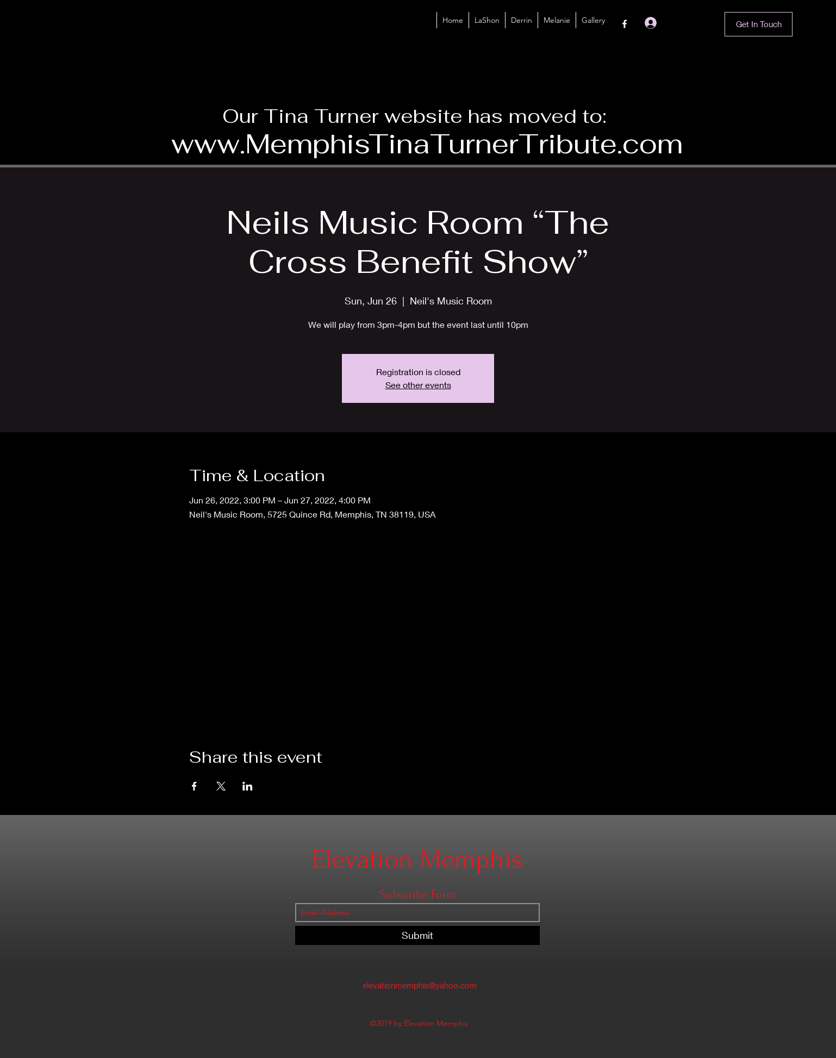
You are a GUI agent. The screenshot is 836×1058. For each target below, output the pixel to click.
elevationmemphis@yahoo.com (420, 985)
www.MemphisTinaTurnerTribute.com (427, 143)
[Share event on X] (221, 786)
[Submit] (417, 935)
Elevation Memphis (417, 859)
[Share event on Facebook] (194, 786)
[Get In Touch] (759, 24)
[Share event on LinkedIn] (247, 786)
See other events (418, 384)
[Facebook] (624, 23)
